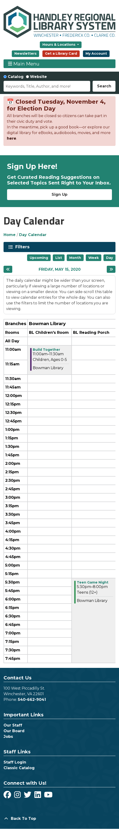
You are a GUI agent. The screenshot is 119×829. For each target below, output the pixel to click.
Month (75, 258)
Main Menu (24, 64)
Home (10, 235)
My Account (96, 53)
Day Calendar (32, 235)
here (11, 138)
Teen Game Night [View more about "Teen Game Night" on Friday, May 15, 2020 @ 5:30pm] (92, 582)
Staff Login (15, 762)
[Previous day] (8, 269)
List (58, 258)
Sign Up (59, 194)
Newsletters (25, 53)
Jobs (8, 736)
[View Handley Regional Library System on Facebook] (8, 796)
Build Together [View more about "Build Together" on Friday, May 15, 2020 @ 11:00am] (46, 349)
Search (104, 86)
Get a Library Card (61, 53)
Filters (23, 246)
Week (93, 258)
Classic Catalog (19, 768)
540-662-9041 (32, 699)
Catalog (16, 76)
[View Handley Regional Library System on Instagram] (18, 796)
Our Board (14, 731)
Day (109, 258)
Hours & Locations (59, 44)
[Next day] (111, 269)
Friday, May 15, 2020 (60, 269)
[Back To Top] (59, 819)
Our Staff (13, 725)
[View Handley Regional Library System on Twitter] (28, 796)
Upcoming (39, 258)
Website (38, 76)
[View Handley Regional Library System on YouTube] (48, 796)
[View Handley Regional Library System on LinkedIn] (38, 796)
